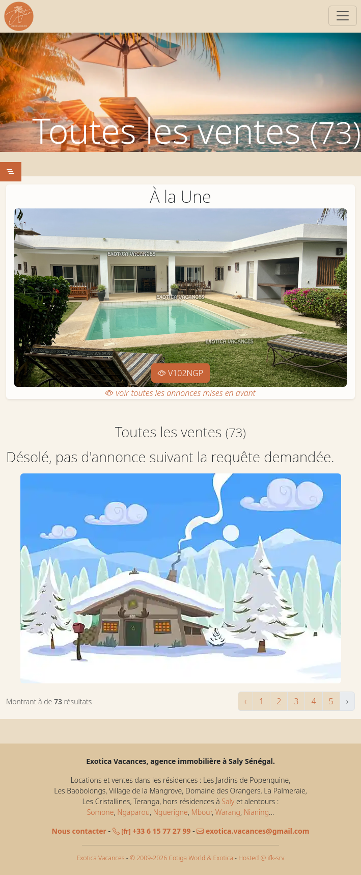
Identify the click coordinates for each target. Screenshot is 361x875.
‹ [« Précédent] (245, 701)
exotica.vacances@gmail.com (253, 831)
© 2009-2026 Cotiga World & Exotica (181, 858)
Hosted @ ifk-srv (261, 858)
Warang (227, 812)
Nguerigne (170, 812)
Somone (100, 812)
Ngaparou (133, 812)
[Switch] (342, 16)
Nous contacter (79, 831)
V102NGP (181, 373)
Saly (227, 801)
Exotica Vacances (101, 858)
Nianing (256, 812)
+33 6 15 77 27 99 (152, 831)
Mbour (201, 812)
